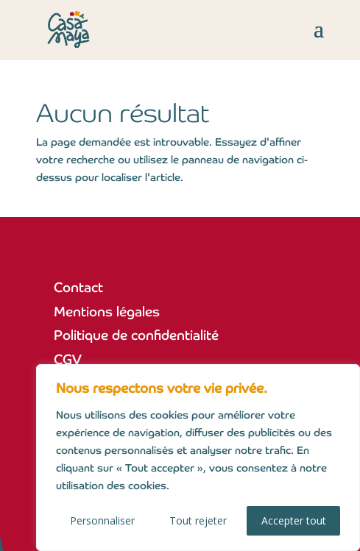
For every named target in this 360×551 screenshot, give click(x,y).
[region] (198, 457)
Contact (78, 287)
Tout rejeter (198, 520)
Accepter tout (293, 520)
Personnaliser (102, 520)
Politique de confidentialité (136, 335)
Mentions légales (107, 311)
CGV (68, 359)
